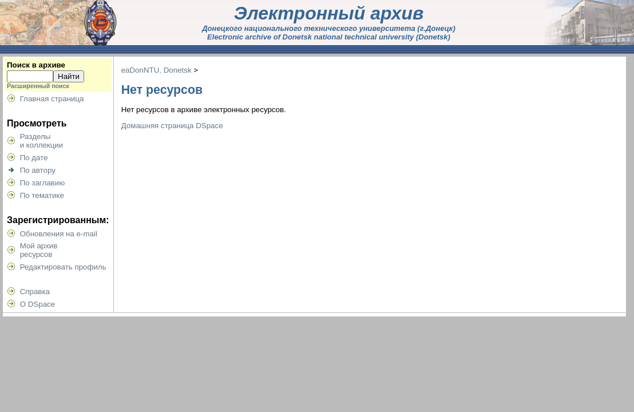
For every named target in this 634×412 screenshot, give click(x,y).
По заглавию (42, 183)
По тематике (42, 195)
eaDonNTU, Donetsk (156, 70)
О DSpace (38, 304)
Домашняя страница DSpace (172, 125)
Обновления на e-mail (58, 233)
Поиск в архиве (36, 65)
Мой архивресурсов (39, 250)
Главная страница (52, 98)
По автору (38, 170)
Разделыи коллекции (42, 140)
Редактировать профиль (63, 267)
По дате (34, 157)
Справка (35, 291)
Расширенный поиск (38, 85)
